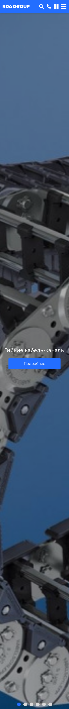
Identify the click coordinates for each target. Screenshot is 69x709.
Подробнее (34, 363)
